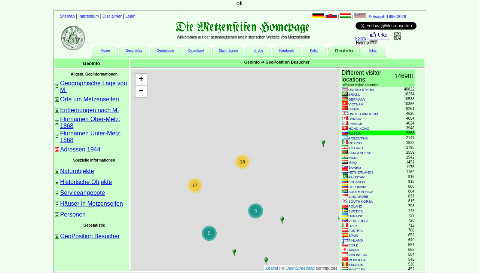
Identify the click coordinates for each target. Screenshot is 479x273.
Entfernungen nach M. (89, 110)
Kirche (258, 50)
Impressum (89, 16)
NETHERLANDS (360, 172)
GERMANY (357, 99)
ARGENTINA (358, 138)
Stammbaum (228, 50)
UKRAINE (355, 216)
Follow (361, 38)
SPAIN (353, 235)
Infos (373, 50)
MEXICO (355, 143)
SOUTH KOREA (360, 201)
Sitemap (67, 16)
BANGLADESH (360, 153)
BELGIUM (356, 265)
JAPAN (353, 250)
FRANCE (355, 124)
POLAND (355, 206)
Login (130, 16)
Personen (73, 214)
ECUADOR (356, 182)
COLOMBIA (357, 187)
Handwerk (286, 50)
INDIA (352, 158)
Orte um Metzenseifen (89, 99)
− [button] (140, 91)
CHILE (353, 245)
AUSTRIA (355, 231)
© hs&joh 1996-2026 (387, 16)
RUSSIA (354, 133)
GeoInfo (344, 50)
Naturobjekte (77, 171)
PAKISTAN (356, 177)
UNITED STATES (361, 90)
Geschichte (134, 50)
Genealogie (165, 50)
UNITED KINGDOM (363, 114)
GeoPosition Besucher (90, 236)
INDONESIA (357, 255)
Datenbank (196, 50)
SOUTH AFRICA (360, 192)
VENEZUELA (358, 221)
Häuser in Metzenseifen (91, 203)
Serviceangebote (82, 193)
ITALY (352, 226)
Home (105, 50)
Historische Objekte (86, 182)
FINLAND (355, 240)
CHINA (353, 109)
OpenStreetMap (300, 268)
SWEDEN (355, 211)
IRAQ (352, 163)
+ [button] (140, 79)
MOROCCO (357, 260)
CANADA (355, 119)
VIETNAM (355, 104)
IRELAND (355, 148)
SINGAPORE (358, 197)
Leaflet (272, 268)
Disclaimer (112, 16)
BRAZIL (354, 94)
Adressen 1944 (80, 149)
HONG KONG (358, 129)
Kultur (314, 50)
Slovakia (354, 167)
